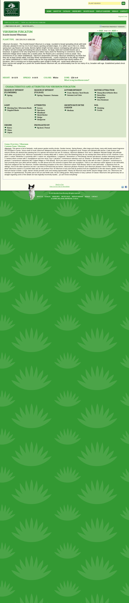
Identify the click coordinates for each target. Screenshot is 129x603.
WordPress (122, 187)
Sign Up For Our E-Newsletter (60, 186)
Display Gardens (103, 11)
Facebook (126, 187)
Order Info (76, 11)
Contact (123, 11)
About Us (57, 11)
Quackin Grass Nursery (12, 9)
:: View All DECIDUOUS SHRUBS (32, 22)
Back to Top (59, 184)
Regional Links (122, 16)
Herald (115, 11)
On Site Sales (88, 11)
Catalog (66, 11)
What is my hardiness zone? (76, 80)
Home (49, 11)
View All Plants (11, 22)
